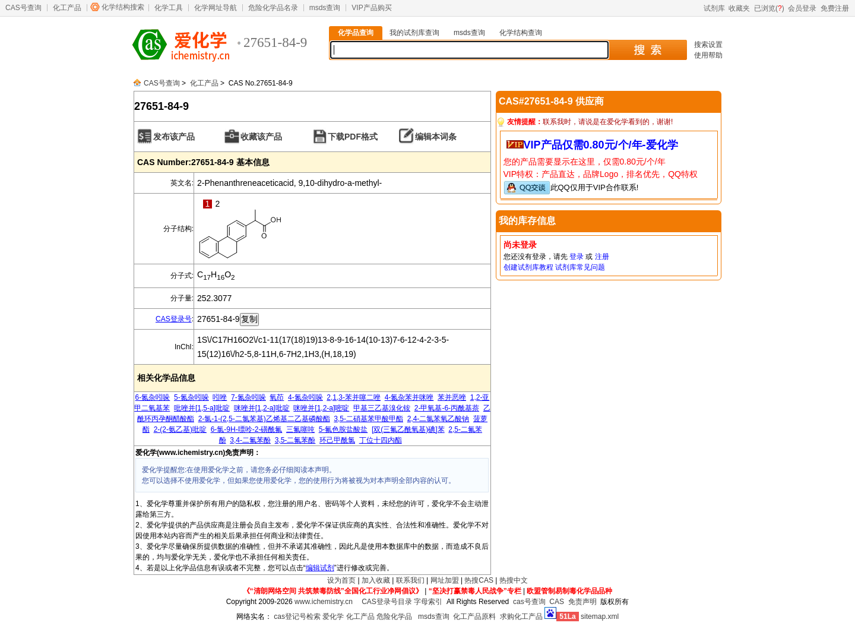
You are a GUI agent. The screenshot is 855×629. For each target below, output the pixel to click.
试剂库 (714, 8)
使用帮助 (708, 55)
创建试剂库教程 (528, 267)
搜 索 (647, 50)
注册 (602, 256)
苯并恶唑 (452, 397)
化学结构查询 (520, 33)
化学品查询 (355, 33)
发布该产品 (174, 136)
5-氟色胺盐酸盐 (343, 429)
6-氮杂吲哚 (152, 397)
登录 (576, 256)
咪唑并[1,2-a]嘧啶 (321, 408)
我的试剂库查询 (414, 33)
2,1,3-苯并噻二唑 (354, 397)
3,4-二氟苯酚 (250, 440)
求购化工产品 (521, 616)
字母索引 (428, 602)
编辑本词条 (436, 136)
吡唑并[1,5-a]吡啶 (202, 408)
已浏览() (769, 8)
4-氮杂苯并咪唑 (409, 397)
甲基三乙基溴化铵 (381, 408)
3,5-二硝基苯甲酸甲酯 (368, 419)
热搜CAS (478, 580)
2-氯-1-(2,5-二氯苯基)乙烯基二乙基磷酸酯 (264, 419)
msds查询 (325, 8)
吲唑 (220, 397)
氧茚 (277, 397)
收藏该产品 (261, 136)
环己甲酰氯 (337, 440)
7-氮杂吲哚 (248, 397)
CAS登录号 (174, 319)
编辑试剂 (320, 568)
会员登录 (802, 8)
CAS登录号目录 (387, 602)
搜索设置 (708, 44)
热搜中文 (513, 580)
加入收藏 (376, 580)
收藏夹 (739, 8)
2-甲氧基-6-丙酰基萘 (446, 408)
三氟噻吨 (300, 429)
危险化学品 (394, 616)
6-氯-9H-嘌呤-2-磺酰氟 (247, 429)
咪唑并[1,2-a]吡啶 (262, 408)
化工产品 (67, 8)
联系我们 (410, 580)
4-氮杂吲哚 (305, 397)
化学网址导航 (215, 8)
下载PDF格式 (353, 136)
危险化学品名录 (273, 8)
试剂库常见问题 (580, 267)
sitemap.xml (600, 616)
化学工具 (168, 8)
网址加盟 (444, 580)
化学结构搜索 (123, 7)
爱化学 (333, 616)
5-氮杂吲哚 (191, 397)
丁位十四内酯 (380, 440)
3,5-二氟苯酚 (295, 440)
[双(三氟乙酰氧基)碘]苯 (408, 429)
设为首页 (341, 580)
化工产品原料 (474, 616)
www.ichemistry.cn (323, 602)
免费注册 (835, 8)
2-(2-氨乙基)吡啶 (180, 429)
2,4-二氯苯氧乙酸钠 (438, 419)
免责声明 (582, 602)
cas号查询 (529, 602)
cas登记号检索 (297, 616)
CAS (556, 602)
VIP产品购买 (371, 8)
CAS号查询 (23, 8)
